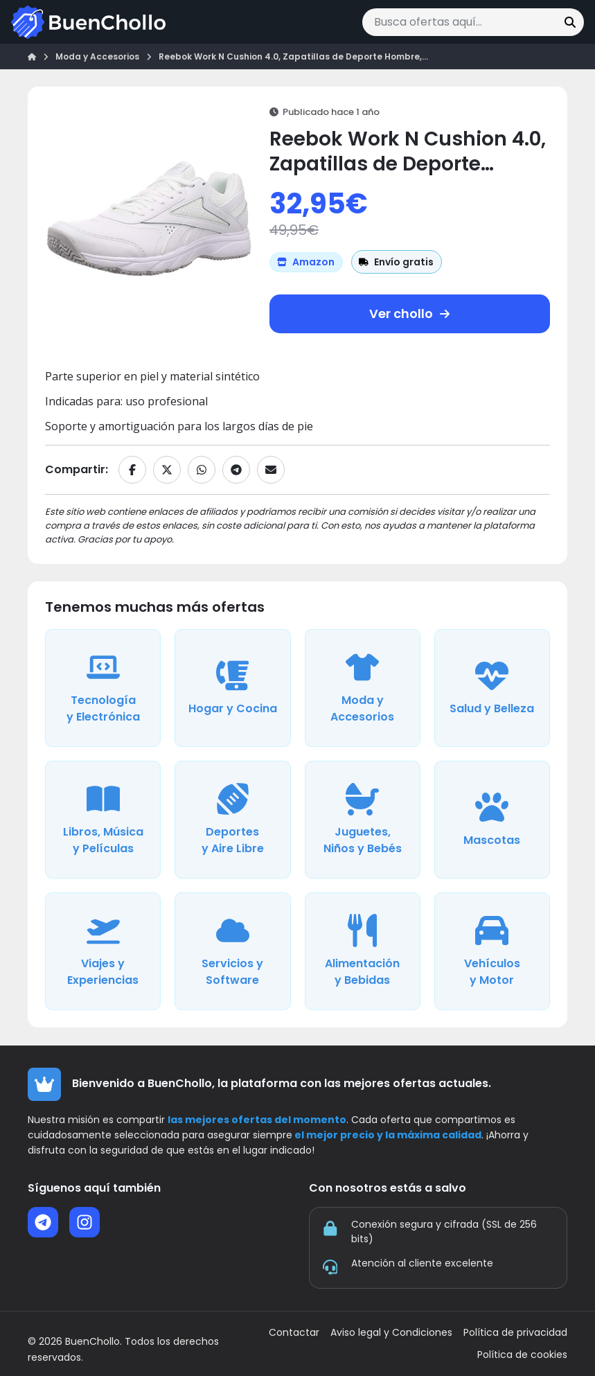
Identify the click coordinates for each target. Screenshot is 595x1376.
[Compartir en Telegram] (236, 470)
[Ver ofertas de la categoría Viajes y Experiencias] (103, 951)
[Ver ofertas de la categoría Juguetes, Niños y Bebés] (362, 820)
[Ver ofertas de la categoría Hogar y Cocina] (232, 688)
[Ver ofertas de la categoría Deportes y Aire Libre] (232, 820)
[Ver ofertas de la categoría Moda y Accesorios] (362, 688)
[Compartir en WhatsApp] (201, 470)
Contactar (294, 1332)
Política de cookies (522, 1354)
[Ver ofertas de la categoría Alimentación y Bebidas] (362, 951)
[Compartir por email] (271, 470)
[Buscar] (570, 22)
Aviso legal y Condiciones (391, 1332)
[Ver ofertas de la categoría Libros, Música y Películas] (103, 820)
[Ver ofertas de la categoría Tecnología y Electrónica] (103, 688)
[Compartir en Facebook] (132, 470)
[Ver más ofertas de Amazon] (306, 262)
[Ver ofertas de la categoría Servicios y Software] (232, 951)
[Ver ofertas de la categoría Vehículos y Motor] (492, 951)
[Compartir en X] (167, 470)
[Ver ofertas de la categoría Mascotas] (492, 820)
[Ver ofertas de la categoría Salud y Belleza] (492, 688)
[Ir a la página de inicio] (88, 22)
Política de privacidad (515, 1332)
